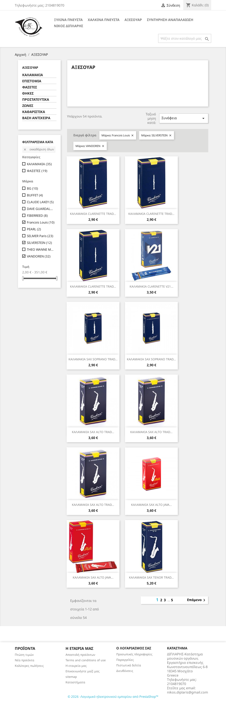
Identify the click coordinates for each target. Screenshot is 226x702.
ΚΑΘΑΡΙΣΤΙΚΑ (33, 112)
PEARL (34, 229)
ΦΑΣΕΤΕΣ (29, 87)
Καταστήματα (75, 682)
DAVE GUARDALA (41, 209)
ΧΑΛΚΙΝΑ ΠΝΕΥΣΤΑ (103, 19)
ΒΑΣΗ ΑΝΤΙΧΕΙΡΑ (36, 118)
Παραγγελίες (125, 660)
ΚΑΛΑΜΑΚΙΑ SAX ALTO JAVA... (151, 505)
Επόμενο (197, 600)
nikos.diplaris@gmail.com (187, 692)
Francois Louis (41, 222)
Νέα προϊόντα (24, 660)
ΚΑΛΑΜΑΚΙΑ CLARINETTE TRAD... (93, 214)
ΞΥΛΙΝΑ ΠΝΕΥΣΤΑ (68, 19)
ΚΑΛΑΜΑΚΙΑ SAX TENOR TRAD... (151, 577)
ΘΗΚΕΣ (28, 93)
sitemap (71, 677)
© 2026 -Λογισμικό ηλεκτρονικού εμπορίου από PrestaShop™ (113, 696)
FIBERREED (37, 215)
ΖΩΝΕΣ (27, 105)
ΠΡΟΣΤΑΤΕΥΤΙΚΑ (35, 99)
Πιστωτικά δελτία (128, 665)
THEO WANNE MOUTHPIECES (41, 249)
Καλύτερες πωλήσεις (29, 666)
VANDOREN (39, 256)
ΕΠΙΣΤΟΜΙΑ (31, 81)
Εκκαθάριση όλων (38, 149)
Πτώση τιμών (24, 655)
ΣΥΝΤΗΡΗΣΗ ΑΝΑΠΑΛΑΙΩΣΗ (170, 19)
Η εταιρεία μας (76, 666)
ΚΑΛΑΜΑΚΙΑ (32, 75)
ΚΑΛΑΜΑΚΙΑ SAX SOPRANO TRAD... (93, 359)
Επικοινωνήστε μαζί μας (83, 671)
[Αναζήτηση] (184, 38)
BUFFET (35, 195)
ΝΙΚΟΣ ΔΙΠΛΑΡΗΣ (68, 26)
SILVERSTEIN (39, 243)
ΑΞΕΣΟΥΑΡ (133, 19)
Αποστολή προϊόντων (80, 655)
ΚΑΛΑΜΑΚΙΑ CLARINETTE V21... (151, 286)
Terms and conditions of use (86, 660)
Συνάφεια (184, 118)
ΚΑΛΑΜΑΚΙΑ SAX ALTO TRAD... (93, 432)
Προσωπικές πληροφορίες (134, 654)
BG (32, 188)
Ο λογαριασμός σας (133, 648)
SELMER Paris (40, 236)
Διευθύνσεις (124, 671)
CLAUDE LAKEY (40, 202)
